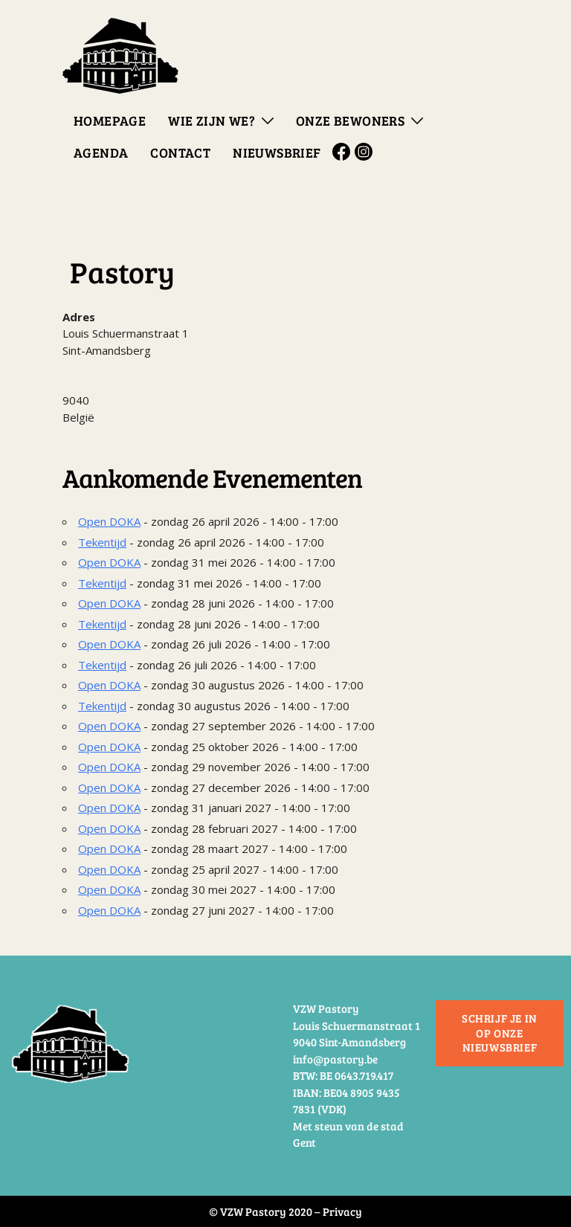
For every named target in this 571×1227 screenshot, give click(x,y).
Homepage (110, 120)
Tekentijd (102, 542)
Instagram (366, 152)
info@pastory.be (335, 1059)
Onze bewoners (350, 120)
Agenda (101, 152)
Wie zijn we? (211, 120)
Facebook (343, 152)
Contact (180, 152)
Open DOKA (109, 521)
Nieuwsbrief (276, 152)
